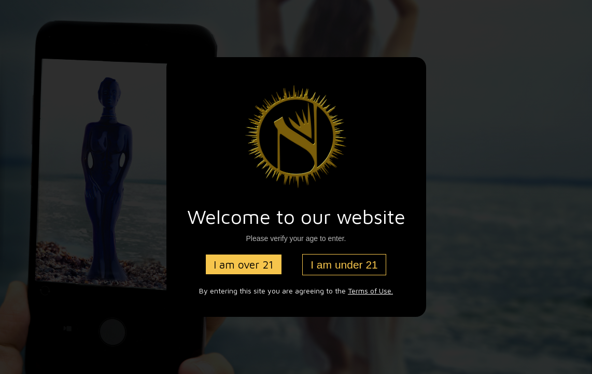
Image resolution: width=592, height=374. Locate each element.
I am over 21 (244, 264)
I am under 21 (344, 265)
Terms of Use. (370, 290)
